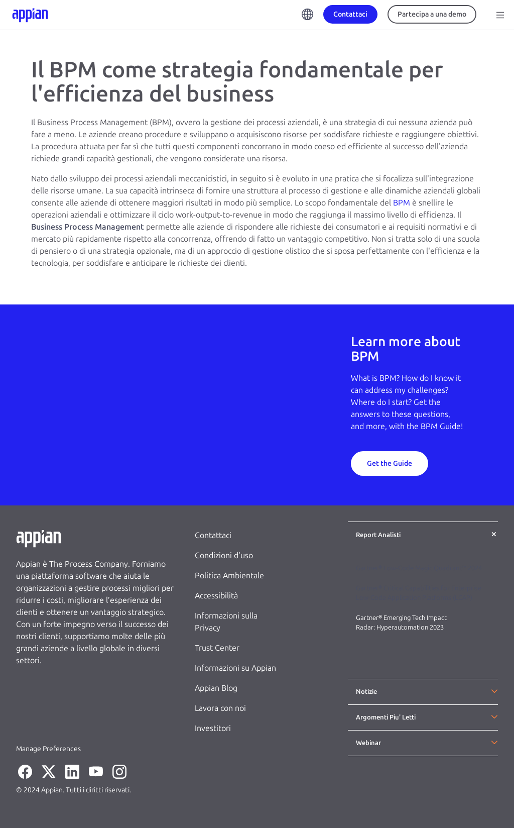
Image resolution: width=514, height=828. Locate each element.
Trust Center (217, 648)
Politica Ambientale (229, 575)
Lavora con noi (220, 708)
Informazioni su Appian (235, 668)
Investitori (213, 728)
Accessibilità (216, 595)
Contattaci (213, 535)
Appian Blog (216, 688)
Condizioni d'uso (224, 555)
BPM (401, 203)
